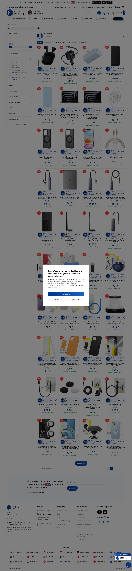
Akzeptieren (66, 294)
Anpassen (75, 299)
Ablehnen (57, 299)
